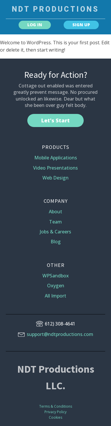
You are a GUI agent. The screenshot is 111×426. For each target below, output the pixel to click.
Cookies (55, 417)
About (55, 211)
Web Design (55, 178)
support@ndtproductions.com (60, 334)
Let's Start (55, 120)
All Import (55, 296)
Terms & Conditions (55, 406)
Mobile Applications (55, 157)
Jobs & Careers (55, 231)
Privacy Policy (55, 411)
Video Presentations (55, 168)
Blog (56, 241)
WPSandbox (55, 275)
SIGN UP (81, 24)
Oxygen (55, 285)
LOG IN (34, 24)
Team (55, 222)
